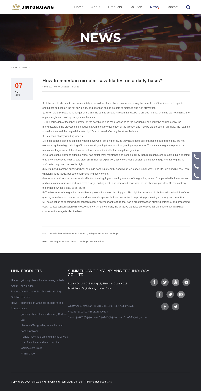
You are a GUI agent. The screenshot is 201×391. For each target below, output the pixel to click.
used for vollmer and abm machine (40, 342)
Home (79, 7)
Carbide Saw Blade (31, 348)
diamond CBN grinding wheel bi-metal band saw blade (42, 328)
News (154, 7)
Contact (172, 7)
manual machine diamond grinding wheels (44, 336)
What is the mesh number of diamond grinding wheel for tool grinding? (84, 233)
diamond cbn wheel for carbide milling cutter (42, 306)
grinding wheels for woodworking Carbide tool (44, 317)
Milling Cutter (28, 353)
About (95, 7)
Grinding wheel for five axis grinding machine (41, 294)
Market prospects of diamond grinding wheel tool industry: (78, 241)
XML (109, 381)
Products (115, 7)
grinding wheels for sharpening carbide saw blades (42, 283)
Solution (136, 7)
